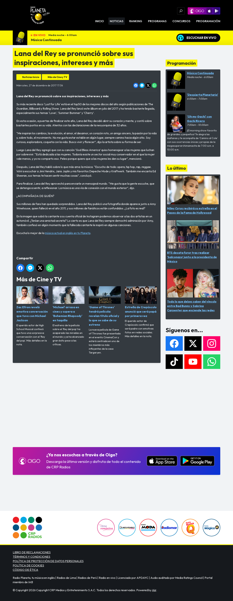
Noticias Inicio (30, 77)
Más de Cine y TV (57, 77)
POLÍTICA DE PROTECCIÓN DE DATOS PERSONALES (48, 561)
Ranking (135, 21)
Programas (157, 21)
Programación (208, 21)
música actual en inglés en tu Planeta (67, 233)
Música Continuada (46, 40)
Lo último (176, 168)
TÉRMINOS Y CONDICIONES (31, 556)
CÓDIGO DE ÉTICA (25, 570)
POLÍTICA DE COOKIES (28, 565)
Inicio (99, 21)
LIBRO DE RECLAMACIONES (32, 552)
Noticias (116, 21)
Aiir (154, 590)
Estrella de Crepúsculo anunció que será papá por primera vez (141, 302)
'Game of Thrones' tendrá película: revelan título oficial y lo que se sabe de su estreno (105, 306)
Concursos (181, 21)
